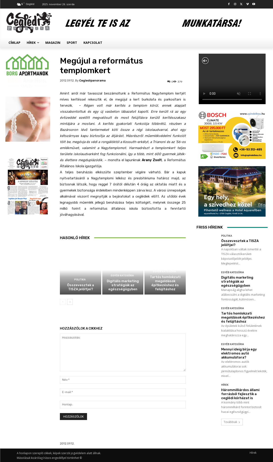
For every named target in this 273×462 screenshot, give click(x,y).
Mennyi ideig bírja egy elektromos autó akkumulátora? (239, 353)
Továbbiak (232, 422)
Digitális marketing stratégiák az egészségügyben (123, 285)
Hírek (225, 385)
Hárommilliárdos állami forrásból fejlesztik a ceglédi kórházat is (240, 394)
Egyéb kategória (122, 275)
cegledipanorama (92, 80)
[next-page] (70, 302)
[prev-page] (63, 302)
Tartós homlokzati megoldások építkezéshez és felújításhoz (165, 283)
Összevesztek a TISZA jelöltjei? (80, 287)
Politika (80, 279)
